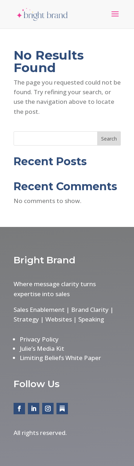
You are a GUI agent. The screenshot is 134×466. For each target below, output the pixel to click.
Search (109, 138)
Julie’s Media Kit (42, 348)
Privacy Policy (39, 339)
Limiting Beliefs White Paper (60, 358)
